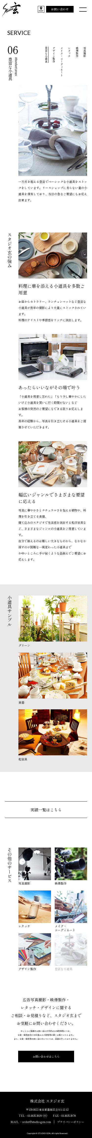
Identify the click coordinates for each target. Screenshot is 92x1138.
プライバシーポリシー (70, 1122)
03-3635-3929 (34, 1116)
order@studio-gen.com (36, 1122)
